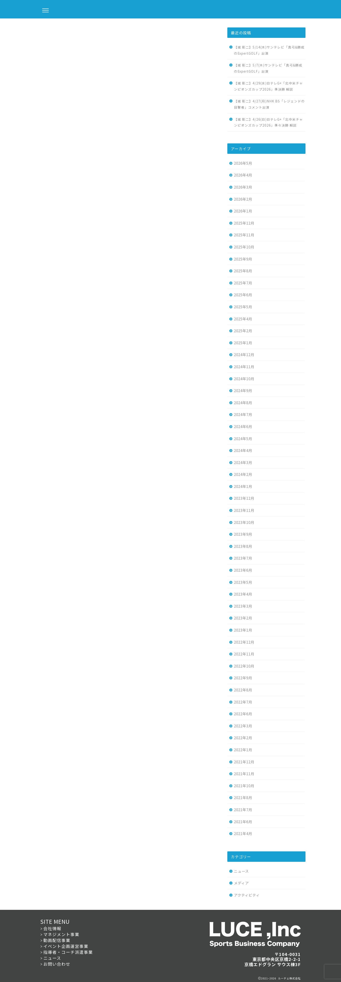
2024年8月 (243, 402)
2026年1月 (243, 210)
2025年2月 (243, 330)
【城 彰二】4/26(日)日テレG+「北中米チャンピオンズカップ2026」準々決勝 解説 (268, 122)
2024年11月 (244, 366)
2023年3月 (243, 606)
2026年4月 (243, 174)
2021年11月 (244, 773)
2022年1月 (243, 749)
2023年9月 (243, 534)
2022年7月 (243, 701)
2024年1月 (243, 486)
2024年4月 (243, 450)
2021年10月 (244, 785)
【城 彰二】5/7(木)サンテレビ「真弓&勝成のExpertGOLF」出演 (268, 68)
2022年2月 (243, 737)
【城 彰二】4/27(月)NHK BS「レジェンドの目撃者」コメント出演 (269, 104)
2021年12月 (244, 761)
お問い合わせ (56, 964)
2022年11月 (244, 653)
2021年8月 (243, 797)
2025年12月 (244, 223)
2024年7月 (243, 414)
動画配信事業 (56, 940)
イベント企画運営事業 (65, 946)
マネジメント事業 (61, 934)
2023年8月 (243, 546)
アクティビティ (247, 895)
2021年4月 (243, 833)
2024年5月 (243, 438)
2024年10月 (244, 378)
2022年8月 (243, 689)
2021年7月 (243, 809)
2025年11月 (244, 234)
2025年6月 (243, 294)
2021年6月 (243, 821)
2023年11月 (244, 510)
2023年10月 (244, 522)
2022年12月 (244, 642)
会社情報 (52, 928)
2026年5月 (243, 163)
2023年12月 (244, 498)
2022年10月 (244, 665)
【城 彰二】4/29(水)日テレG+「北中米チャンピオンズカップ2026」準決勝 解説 (268, 86)
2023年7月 (243, 558)
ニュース (43, 28)
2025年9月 (243, 258)
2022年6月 (243, 713)
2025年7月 (243, 282)
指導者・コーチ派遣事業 (68, 952)
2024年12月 (244, 354)
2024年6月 (243, 426)
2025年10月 (244, 246)
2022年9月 (243, 677)
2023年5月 (243, 582)
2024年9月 (243, 390)
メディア (241, 882)
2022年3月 (243, 725)
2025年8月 (243, 270)
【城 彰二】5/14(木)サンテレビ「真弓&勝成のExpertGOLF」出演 (269, 50)
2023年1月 (243, 630)
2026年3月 (243, 187)
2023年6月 (243, 570)
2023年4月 (243, 594)
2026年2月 (243, 199)
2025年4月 (243, 318)
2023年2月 (243, 617)
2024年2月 (243, 474)
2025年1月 (243, 342)
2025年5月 (243, 306)
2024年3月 (243, 462)
